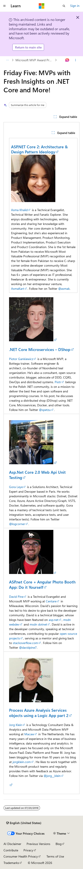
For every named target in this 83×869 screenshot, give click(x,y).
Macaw (29, 734)
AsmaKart (17, 288)
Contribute (11, 850)
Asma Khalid (19, 210)
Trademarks (11, 863)
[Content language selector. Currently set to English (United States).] (24, 822)
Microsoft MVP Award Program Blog (34, 60)
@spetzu (45, 410)
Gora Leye (16, 487)
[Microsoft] (41, 6)
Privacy (28, 850)
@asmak (64, 288)
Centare (51, 601)
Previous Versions (38, 844)
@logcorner (17, 524)
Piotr (58, 382)
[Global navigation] (4, 6)
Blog (59, 844)
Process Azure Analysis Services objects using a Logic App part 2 (38, 712)
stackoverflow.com (25, 643)
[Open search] (64, 6)
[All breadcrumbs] (7, 60)
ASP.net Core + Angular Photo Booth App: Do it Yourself (42, 584)
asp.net (53, 620)
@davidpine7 (28, 647)
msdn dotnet (38, 624)
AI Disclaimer (12, 844)
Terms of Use (55, 856)
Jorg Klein (15, 725)
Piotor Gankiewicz (21, 359)
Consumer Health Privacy (21, 856)
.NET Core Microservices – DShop (39, 349)
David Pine (16, 596)
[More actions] (75, 60)
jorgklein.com (22, 762)
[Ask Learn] (67, 60)
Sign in (74, 6)
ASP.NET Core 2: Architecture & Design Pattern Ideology (39, 149)
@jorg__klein (52, 776)
